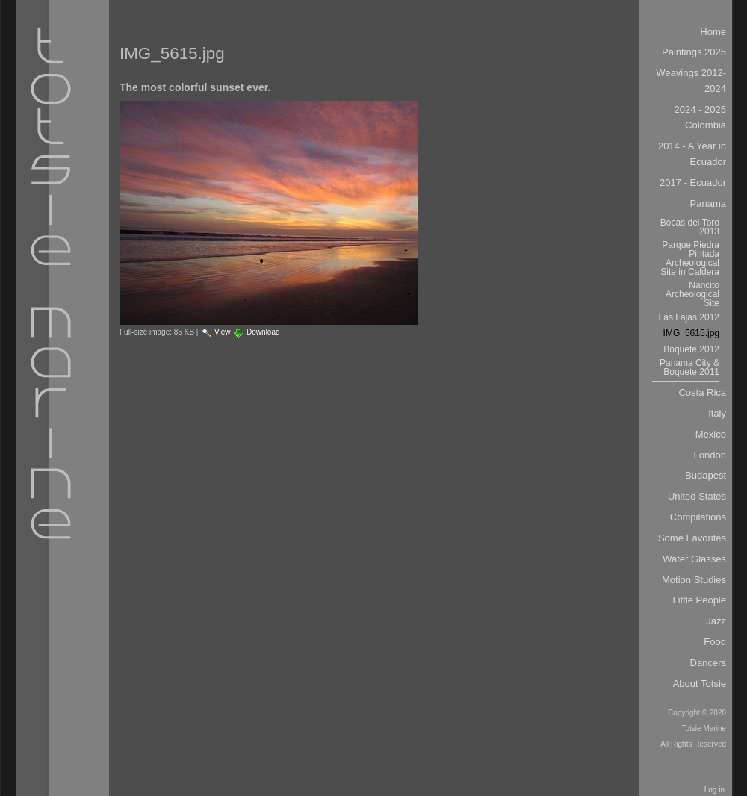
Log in (714, 790)
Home (713, 31)
